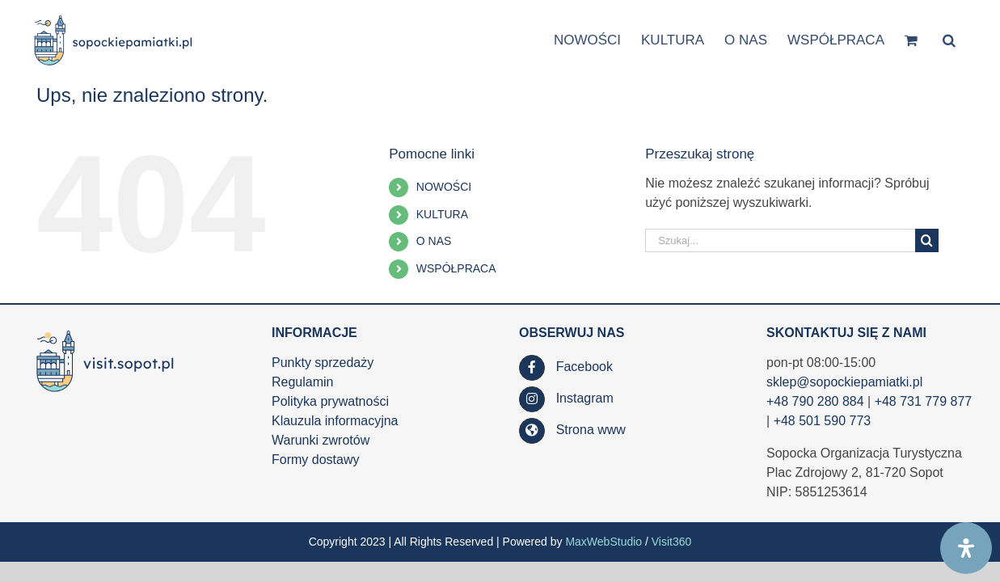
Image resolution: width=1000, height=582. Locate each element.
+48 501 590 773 (822, 421)
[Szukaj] (927, 240)
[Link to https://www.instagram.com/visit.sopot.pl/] (532, 399)
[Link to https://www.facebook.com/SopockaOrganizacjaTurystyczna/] (532, 368)
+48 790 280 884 (815, 401)
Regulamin (302, 382)
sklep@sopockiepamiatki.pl (844, 382)
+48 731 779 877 (924, 401)
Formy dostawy (315, 459)
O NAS (434, 240)
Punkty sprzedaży (322, 362)
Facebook (584, 366)
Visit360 (672, 541)
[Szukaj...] (779, 240)
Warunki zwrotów (320, 440)
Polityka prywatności (330, 401)
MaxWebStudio (603, 541)
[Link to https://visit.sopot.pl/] (532, 431)
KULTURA (442, 214)
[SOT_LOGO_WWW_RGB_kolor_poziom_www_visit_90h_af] (105, 331)
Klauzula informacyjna (335, 421)
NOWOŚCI (443, 186)
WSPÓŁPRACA (456, 268)
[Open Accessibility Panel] (966, 548)
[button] (969, 39)
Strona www (591, 429)
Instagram (585, 398)
